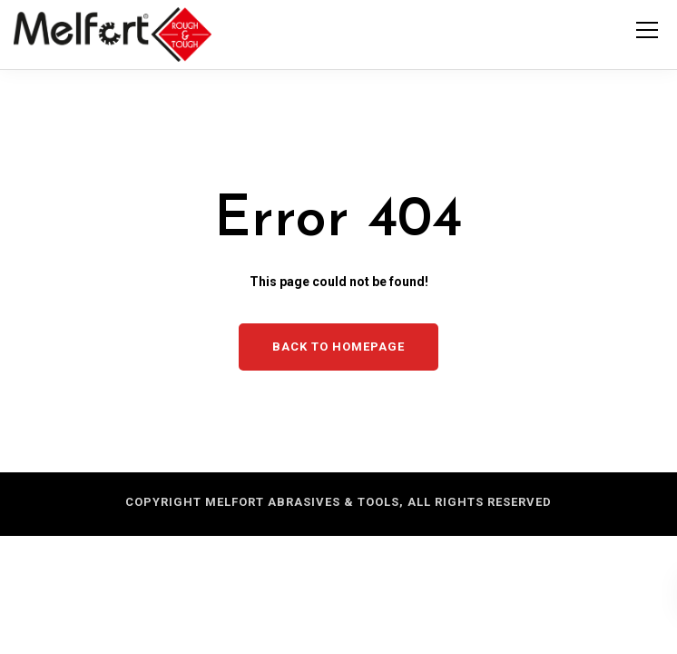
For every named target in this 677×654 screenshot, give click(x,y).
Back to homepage (338, 346)
